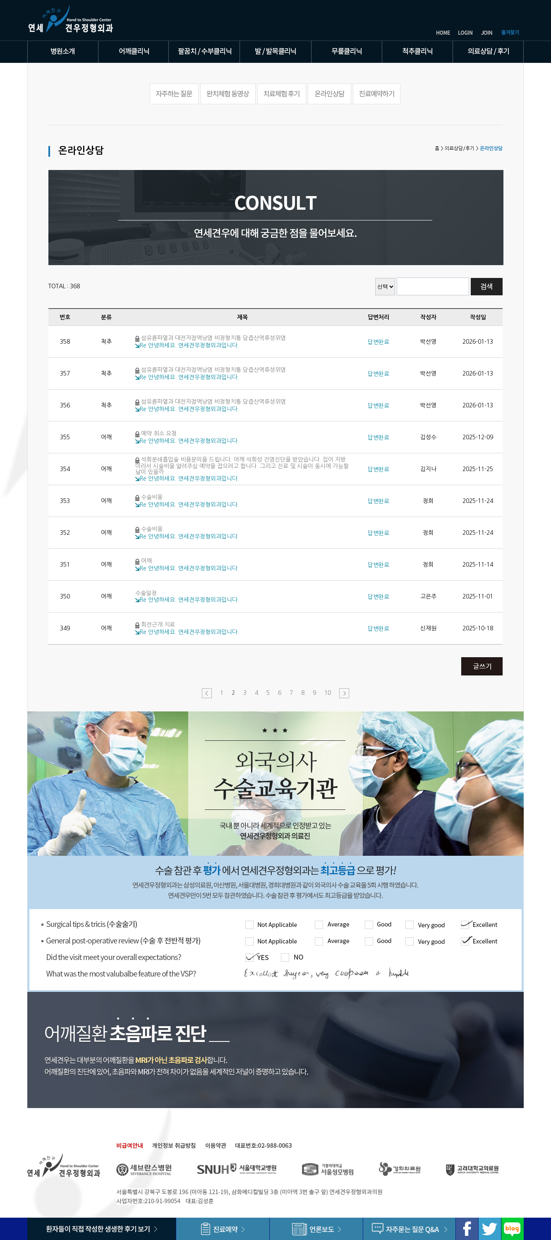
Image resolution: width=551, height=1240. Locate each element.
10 (327, 693)
